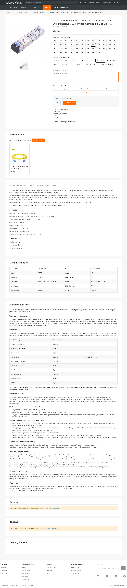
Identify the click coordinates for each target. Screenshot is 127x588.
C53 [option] (55, 53)
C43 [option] (66, 49)
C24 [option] (93, 41)
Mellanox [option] (80, 65)
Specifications (22, 185)
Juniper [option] (72, 65)
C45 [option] (77, 49)
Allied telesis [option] (68, 61)
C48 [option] (93, 49)
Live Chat (49, 570)
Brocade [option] (84, 61)
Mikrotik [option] (88, 65)
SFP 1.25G (28, 12)
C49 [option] (99, 49)
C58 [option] (82, 53)
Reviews (54, 185)
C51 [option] (110, 49)
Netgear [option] (96, 65)
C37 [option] (99, 45)
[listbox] (86, 47)
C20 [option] (71, 41)
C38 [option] (104, 45)
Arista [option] (77, 61)
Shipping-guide (75, 567)
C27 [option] (110, 41)
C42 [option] (60, 49)
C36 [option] (93, 45)
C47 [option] (88, 49)
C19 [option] (66, 41)
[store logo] (13, 2)
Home (9, 12)
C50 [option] (104, 49)
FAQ (48, 573)
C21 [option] (77, 41)
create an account (54, 508)
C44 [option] (71, 49)
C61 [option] (99, 53)
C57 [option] (77, 53)
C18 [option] (60, 41)
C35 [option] (88, 45)
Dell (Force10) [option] (111, 61)
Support (23, 7)
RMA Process (25, 573)
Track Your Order (75, 573)
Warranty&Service (36, 185)
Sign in (45, 508)
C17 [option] (55, 41)
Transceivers (17, 12)
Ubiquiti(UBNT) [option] (106, 65)
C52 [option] (115, 49)
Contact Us (4, 570)
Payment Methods (76, 570)
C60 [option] (93, 53)
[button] (31, 66)
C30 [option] (60, 45)
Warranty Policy (26, 570)
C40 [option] (115, 45)
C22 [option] (82, 41)
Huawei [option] (64, 65)
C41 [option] (55, 49)
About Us (4, 567)
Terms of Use (122, 585)
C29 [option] (55, 45)
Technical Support (52, 567)
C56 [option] (71, 53)
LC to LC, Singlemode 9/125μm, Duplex (19, 168)
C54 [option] (60, 53)
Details (12, 185)
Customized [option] (100, 61)
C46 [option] (82, 49)
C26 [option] (104, 41)
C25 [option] (99, 41)
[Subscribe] (123, 568)
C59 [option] (88, 53)
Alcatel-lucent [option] (58, 61)
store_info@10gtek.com (102, 387)
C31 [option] (66, 45)
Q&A (47, 185)
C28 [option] (115, 41)
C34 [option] (82, 45)
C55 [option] (66, 53)
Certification (4, 573)
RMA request (25, 576)
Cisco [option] (91, 61)
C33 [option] (77, 45)
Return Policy (25, 567)
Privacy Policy (25, 579)
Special (47, 7)
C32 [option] (71, 45)
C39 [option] (110, 45)
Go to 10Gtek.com (61, 7)
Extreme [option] (56, 65)
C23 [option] (88, 41)
